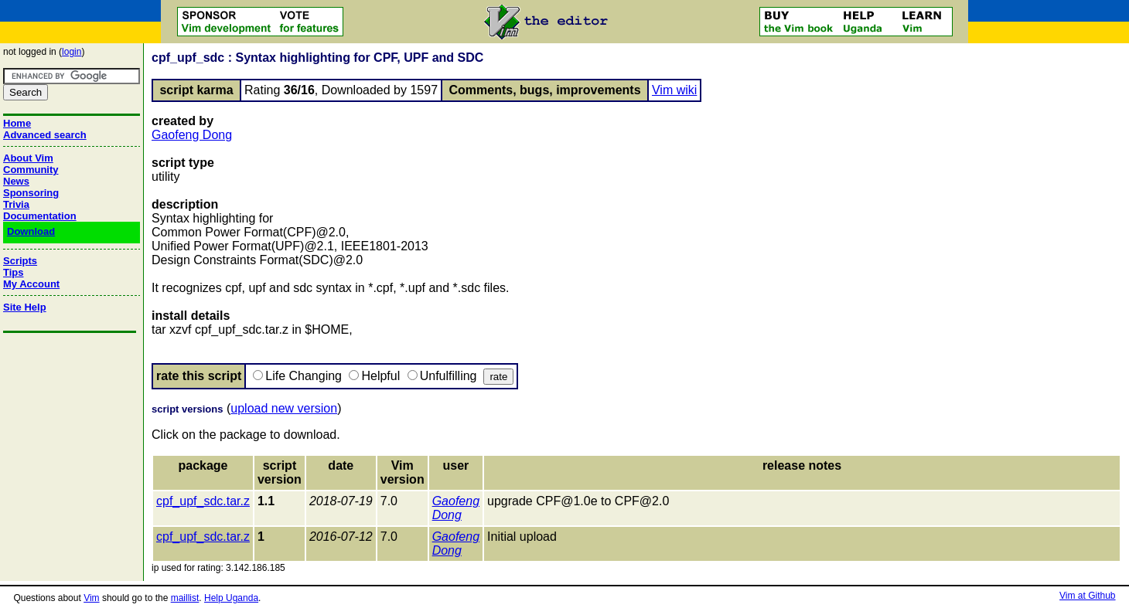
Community (31, 169)
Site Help (24, 307)
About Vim (28, 158)
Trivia (16, 204)
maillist (185, 598)
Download (31, 231)
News (16, 181)
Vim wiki (674, 90)
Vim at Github (1087, 595)
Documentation (40, 216)
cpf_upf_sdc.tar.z (203, 501)
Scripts (20, 261)
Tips (13, 272)
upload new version (283, 408)
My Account (31, 284)
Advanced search (45, 135)
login (71, 51)
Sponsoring (31, 193)
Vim (91, 598)
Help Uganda (231, 598)
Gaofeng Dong (192, 134)
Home (17, 123)
